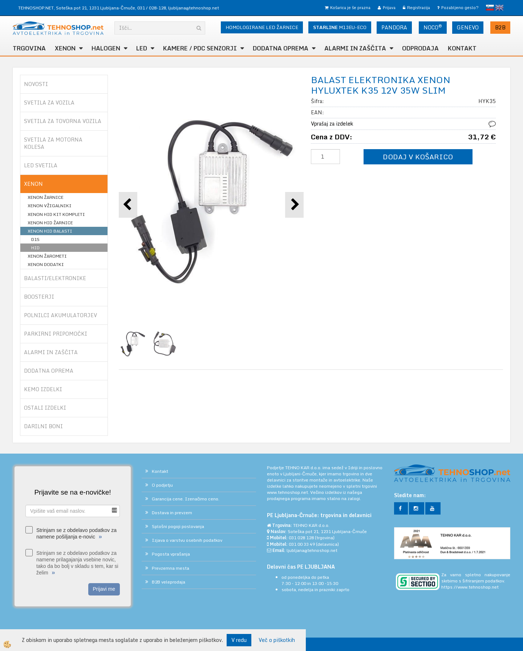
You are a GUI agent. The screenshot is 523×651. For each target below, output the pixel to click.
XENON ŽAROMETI (47, 256)
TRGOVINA (29, 48)
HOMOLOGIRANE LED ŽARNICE (262, 27)
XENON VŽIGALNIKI (50, 205)
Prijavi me (104, 589)
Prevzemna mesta (170, 568)
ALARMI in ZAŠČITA (355, 48)
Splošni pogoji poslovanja (178, 526)
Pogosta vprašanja (171, 553)
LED (141, 48)
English (499, 8)
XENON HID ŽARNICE (50, 222)
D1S (35, 239)
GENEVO (468, 27)
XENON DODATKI (46, 264)
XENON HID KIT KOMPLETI (56, 214)
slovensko (490, 8)
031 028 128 (301, 537)
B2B (500, 27)
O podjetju (162, 485)
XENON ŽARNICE (46, 197)
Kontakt (462, 48)
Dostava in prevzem (172, 512)
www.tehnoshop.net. (288, 492)
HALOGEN (106, 48)
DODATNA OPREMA (280, 48)
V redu (239, 640)
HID (35, 247)
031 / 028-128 (151, 7)
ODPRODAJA (420, 48)
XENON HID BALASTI (50, 231)
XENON (65, 48)
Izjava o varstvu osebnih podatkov (187, 540)
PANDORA (394, 27)
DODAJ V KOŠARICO (418, 156)
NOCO (432, 27)
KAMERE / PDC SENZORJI (200, 48)
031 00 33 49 (302, 544)
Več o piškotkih (277, 640)
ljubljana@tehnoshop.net (193, 7)
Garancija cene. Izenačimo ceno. (185, 498)
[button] (294, 205)
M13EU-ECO (339, 27)
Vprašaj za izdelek (332, 123)
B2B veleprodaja (168, 581)
